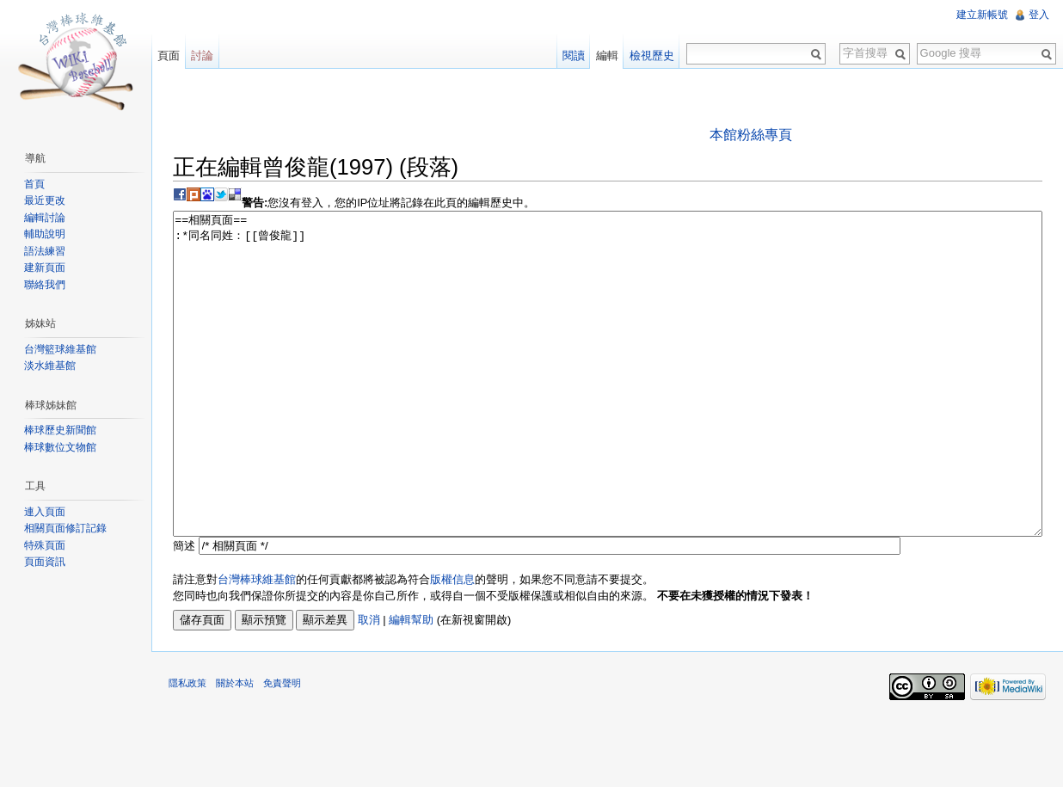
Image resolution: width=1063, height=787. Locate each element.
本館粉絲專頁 (751, 134)
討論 (202, 55)
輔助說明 (44, 234)
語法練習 (44, 251)
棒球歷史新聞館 (60, 430)
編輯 (607, 55)
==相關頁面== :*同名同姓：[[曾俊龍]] (607, 406)
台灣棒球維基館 (257, 643)
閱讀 (573, 55)
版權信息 (452, 643)
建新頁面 (44, 267)
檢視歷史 (652, 55)
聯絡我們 (44, 285)
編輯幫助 (411, 684)
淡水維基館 (50, 366)
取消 (369, 684)
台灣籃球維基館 (60, 349)
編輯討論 (44, 218)
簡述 (184, 610)
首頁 (34, 184)
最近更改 (44, 200)
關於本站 (235, 747)
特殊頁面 (44, 545)
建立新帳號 (982, 15)
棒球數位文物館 (60, 447)
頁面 (168, 55)
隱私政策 (187, 747)
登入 (1039, 15)
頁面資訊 (44, 562)
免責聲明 (282, 747)
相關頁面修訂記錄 (65, 528)
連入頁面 (44, 512)
